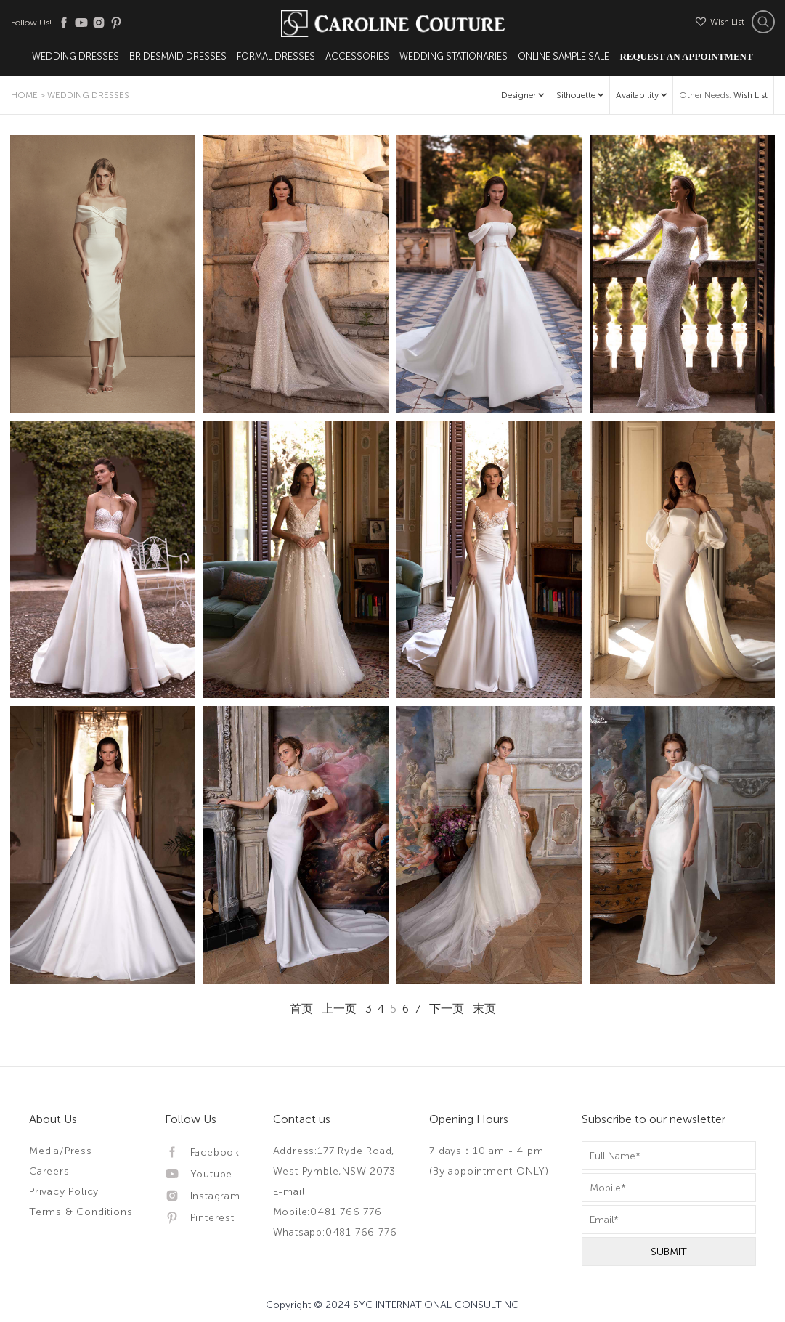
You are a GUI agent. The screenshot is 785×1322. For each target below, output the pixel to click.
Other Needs (723, 95)
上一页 (339, 1008)
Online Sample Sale (563, 56)
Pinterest (200, 1218)
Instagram (202, 1196)
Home (24, 95)
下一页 (446, 1008)
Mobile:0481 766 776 (327, 1212)
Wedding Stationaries (453, 56)
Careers (49, 1171)
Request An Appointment (685, 56)
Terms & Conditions (80, 1212)
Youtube (198, 1174)
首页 (301, 1008)
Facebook (202, 1152)
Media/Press (60, 1151)
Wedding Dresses (75, 56)
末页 (484, 1008)
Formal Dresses (276, 56)
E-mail (289, 1191)
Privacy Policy (64, 1191)
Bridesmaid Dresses (178, 56)
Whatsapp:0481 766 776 (335, 1232)
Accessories (357, 56)
